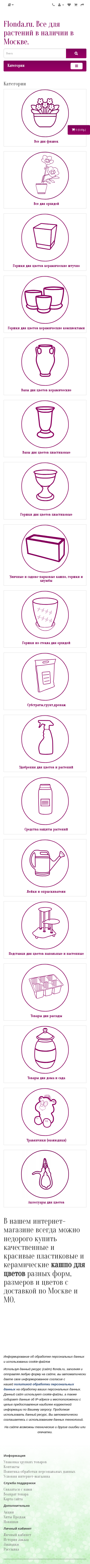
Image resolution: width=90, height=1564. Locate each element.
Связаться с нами (18, 1489)
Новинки (11, 1522)
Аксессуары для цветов (46, 1202)
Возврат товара (16, 1494)
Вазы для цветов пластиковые (46, 452)
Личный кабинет (17, 1535)
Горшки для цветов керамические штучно (46, 266)
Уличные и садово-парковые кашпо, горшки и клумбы (46, 579)
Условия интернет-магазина (27, 1476)
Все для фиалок (46, 141)
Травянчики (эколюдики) (46, 1140)
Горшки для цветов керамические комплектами (46, 328)
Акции (9, 1512)
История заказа (16, 1540)
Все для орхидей (46, 204)
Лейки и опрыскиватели (46, 892)
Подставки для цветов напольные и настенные (46, 954)
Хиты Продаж (15, 1517)
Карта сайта (13, 1499)
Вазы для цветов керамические (46, 390)
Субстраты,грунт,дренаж (46, 705)
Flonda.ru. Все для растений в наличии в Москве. (39, 32)
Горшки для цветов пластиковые (46, 515)
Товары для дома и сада (46, 1078)
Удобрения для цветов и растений (46, 767)
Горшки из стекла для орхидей (46, 643)
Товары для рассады (46, 1016)
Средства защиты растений (46, 829)
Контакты (11, 1467)
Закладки (11, 1544)
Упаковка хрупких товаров (25, 1462)
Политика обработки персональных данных (39, 1471)
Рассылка (11, 1549)
